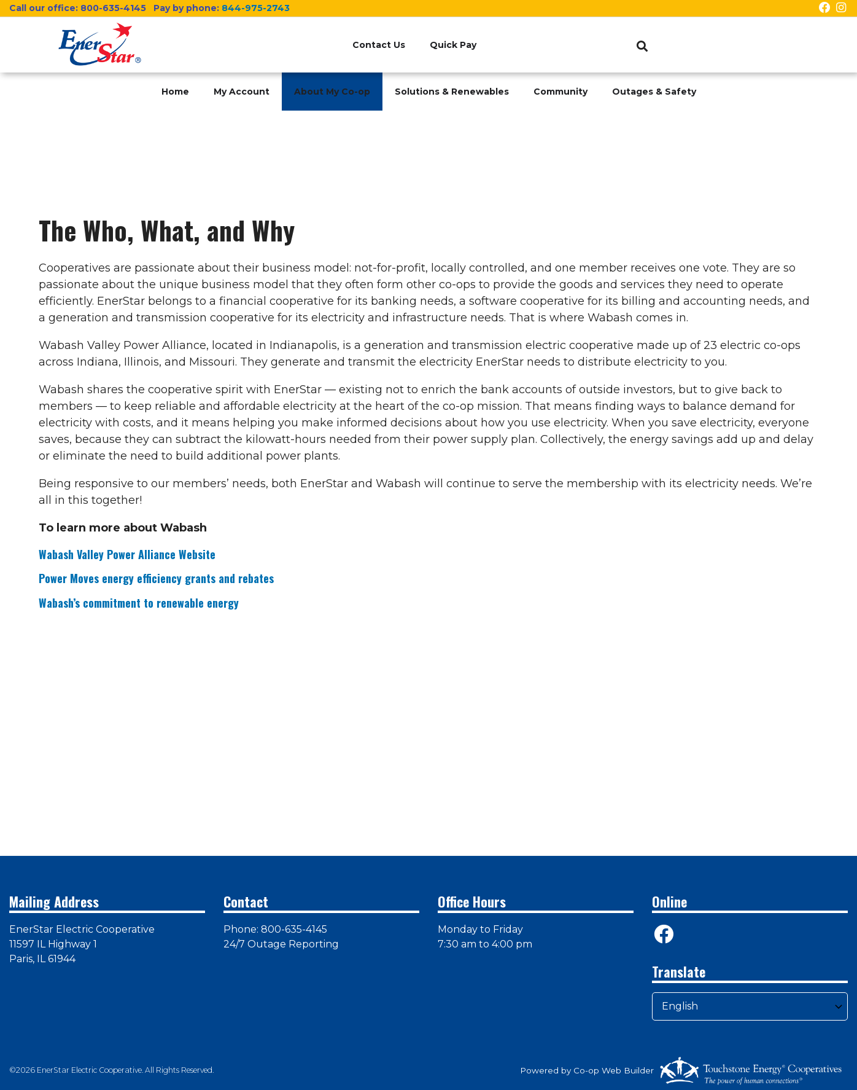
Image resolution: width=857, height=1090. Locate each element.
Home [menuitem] (175, 91)
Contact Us (378, 44)
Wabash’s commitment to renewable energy (139, 603)
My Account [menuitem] (242, 91)
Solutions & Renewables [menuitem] (452, 91)
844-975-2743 (256, 8)
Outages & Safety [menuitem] (654, 91)
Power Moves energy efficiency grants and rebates (156, 578)
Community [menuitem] (560, 91)
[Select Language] (750, 1006)
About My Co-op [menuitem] (332, 91)
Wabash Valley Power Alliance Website (127, 554)
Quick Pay (453, 44)
